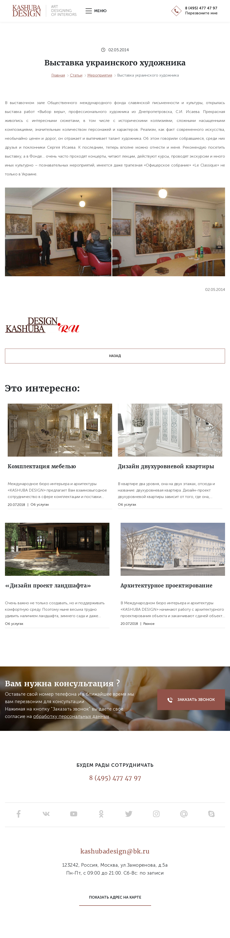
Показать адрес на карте (115, 897)
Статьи (76, 75)
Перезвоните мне (201, 13)
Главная (58, 75)
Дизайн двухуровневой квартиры (166, 466)
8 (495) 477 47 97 (201, 8)
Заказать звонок (191, 699)
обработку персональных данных (71, 716)
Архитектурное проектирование (167, 585)
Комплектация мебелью (42, 466)
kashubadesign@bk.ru (114, 851)
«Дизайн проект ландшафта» (48, 585)
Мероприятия (99, 75)
